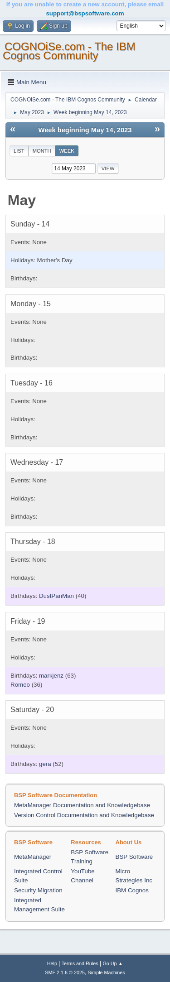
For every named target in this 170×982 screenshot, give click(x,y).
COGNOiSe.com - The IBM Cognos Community (69, 51)
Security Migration (38, 890)
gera (45, 764)
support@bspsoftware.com (85, 13)
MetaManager (32, 856)
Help (52, 963)
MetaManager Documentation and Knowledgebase (82, 805)
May (22, 200)
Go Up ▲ (112, 963)
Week (67, 151)
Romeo (20, 684)
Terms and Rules (80, 963)
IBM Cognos (132, 890)
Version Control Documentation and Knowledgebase (84, 815)
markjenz (51, 675)
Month (42, 151)
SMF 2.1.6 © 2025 (65, 972)
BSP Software (134, 856)
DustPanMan (56, 595)
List (19, 151)
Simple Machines (106, 972)
